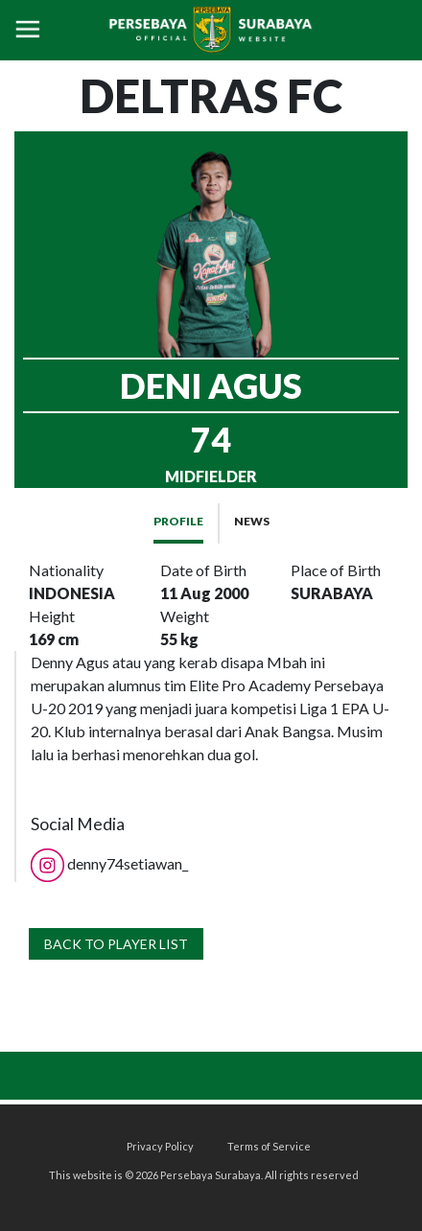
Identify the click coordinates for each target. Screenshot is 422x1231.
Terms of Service (269, 1146)
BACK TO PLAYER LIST (116, 944)
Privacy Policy (160, 1146)
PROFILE (178, 521)
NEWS (252, 521)
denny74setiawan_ (109, 863)
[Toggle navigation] (27, 30)
